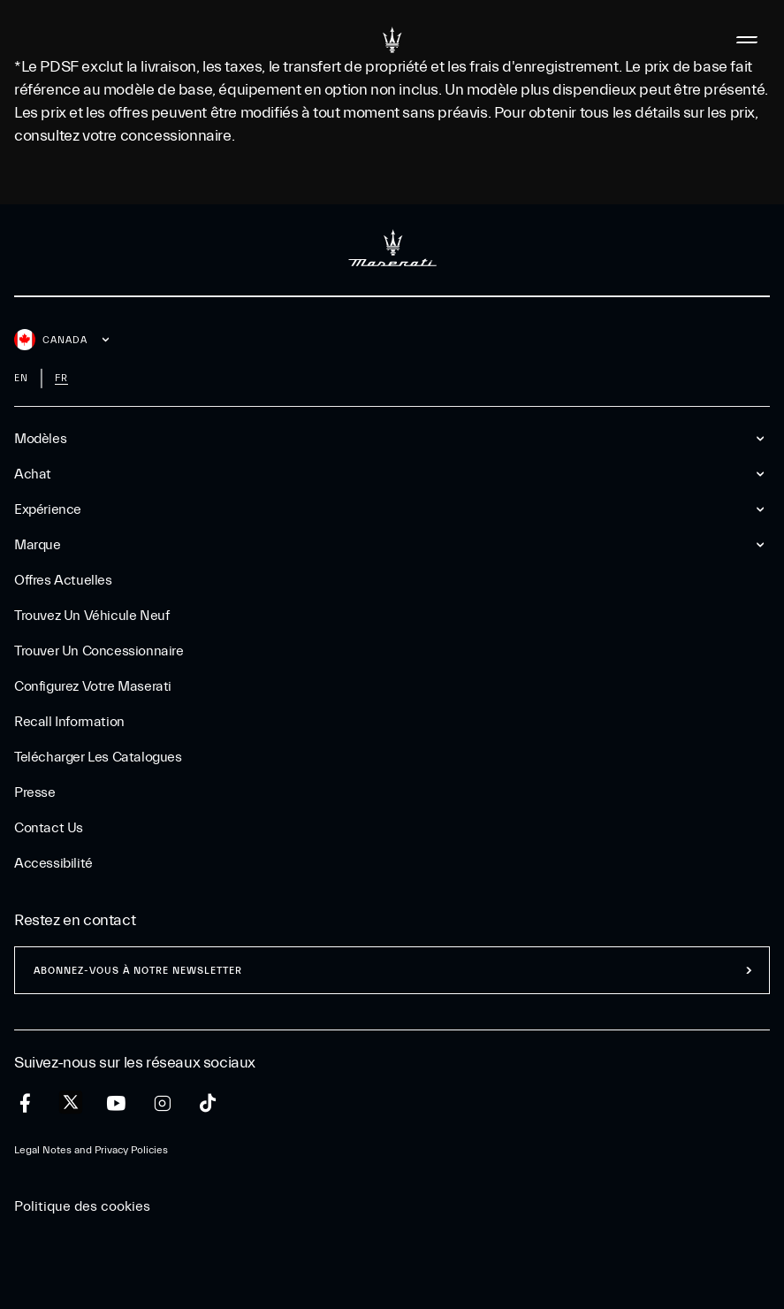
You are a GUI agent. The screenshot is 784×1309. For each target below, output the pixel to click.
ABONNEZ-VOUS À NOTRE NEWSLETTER (138, 970)
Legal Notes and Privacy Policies (91, 1150)
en (21, 378)
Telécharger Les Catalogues (98, 757)
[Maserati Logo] (392, 40)
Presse (35, 792)
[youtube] (116, 1103)
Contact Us (48, 828)
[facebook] (25, 1103)
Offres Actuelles (63, 580)
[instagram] (162, 1103)
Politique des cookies (82, 1206)
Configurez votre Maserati (92, 686)
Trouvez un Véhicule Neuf (91, 616)
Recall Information (69, 722)
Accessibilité (53, 863)
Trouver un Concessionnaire (99, 651)
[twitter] (70, 1103)
